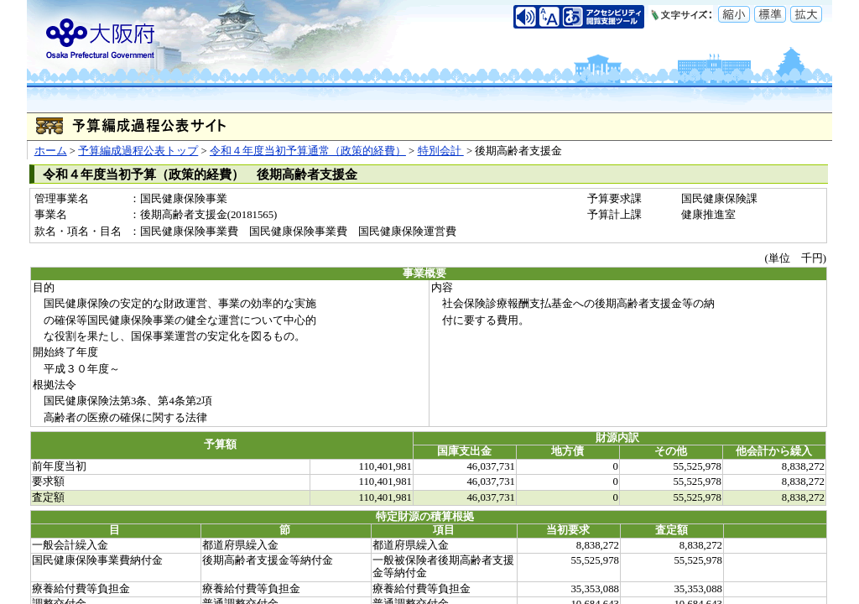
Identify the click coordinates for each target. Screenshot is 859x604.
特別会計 (441, 151)
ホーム (50, 151)
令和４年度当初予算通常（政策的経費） (308, 151)
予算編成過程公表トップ (138, 151)
